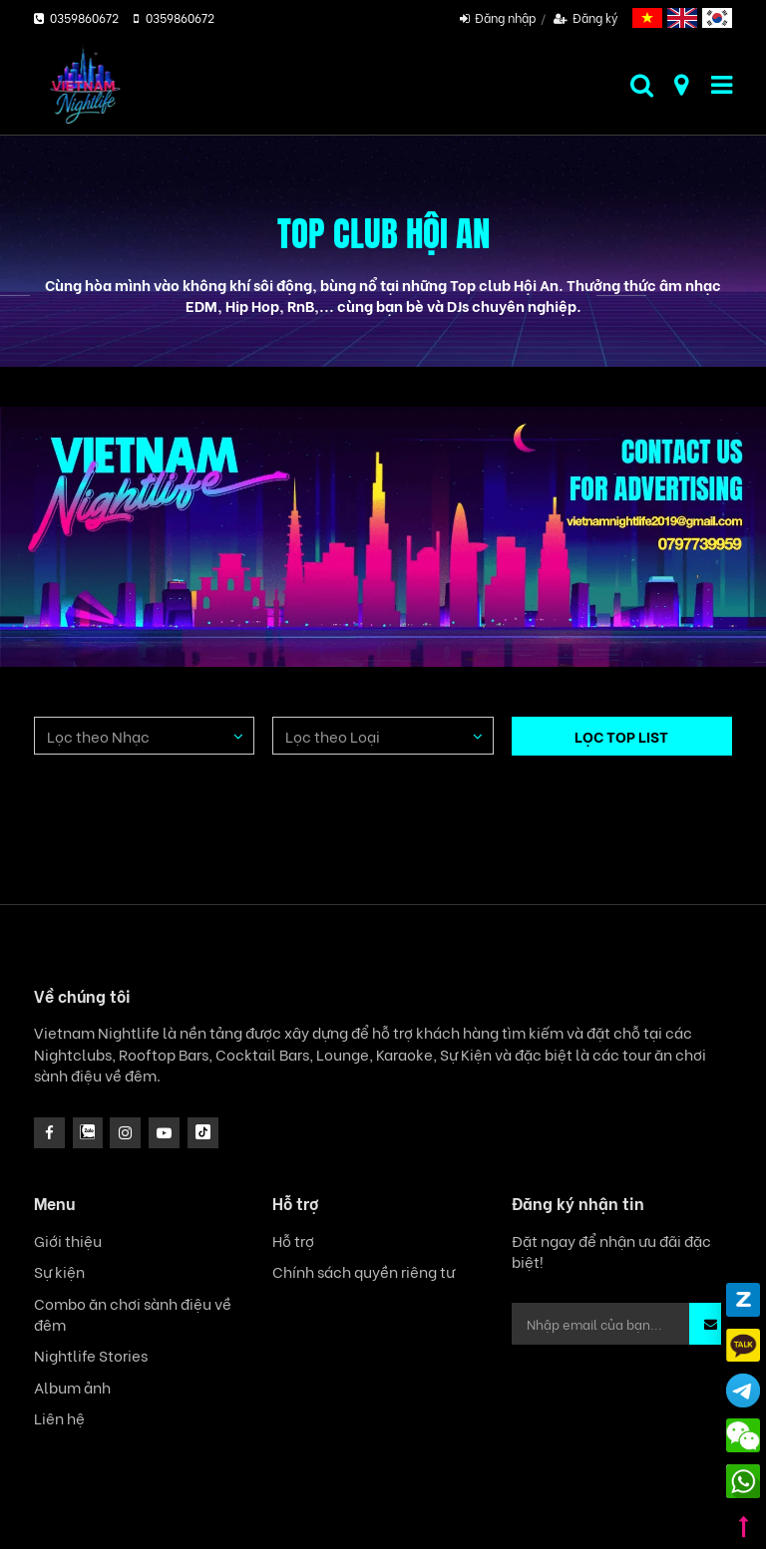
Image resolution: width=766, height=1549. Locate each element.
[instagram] (88, 1132)
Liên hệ (59, 1417)
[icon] (125, 1132)
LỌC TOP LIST (621, 736)
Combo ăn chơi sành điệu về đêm (132, 1314)
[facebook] (49, 1132)
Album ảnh (72, 1387)
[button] (710, 1324)
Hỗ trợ (293, 1240)
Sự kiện (59, 1271)
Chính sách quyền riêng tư (363, 1271)
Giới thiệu (68, 1240)
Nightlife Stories (91, 1355)
